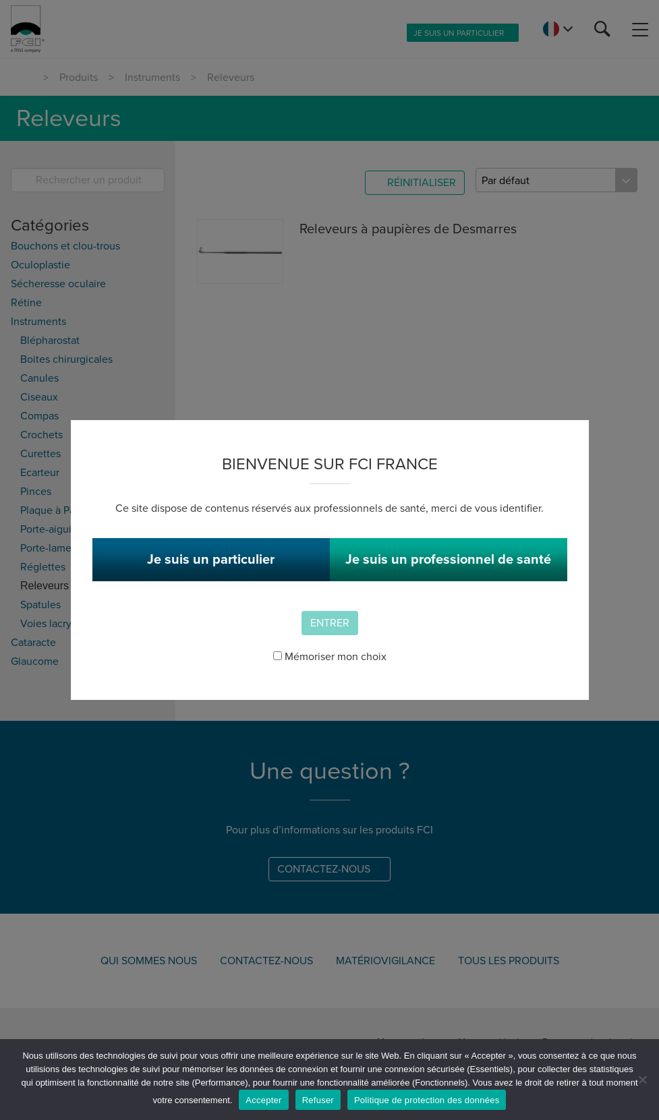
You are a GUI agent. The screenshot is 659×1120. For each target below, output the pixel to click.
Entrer (329, 623)
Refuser (318, 1100)
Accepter (263, 1100)
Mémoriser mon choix (329, 657)
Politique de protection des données (426, 1100)
